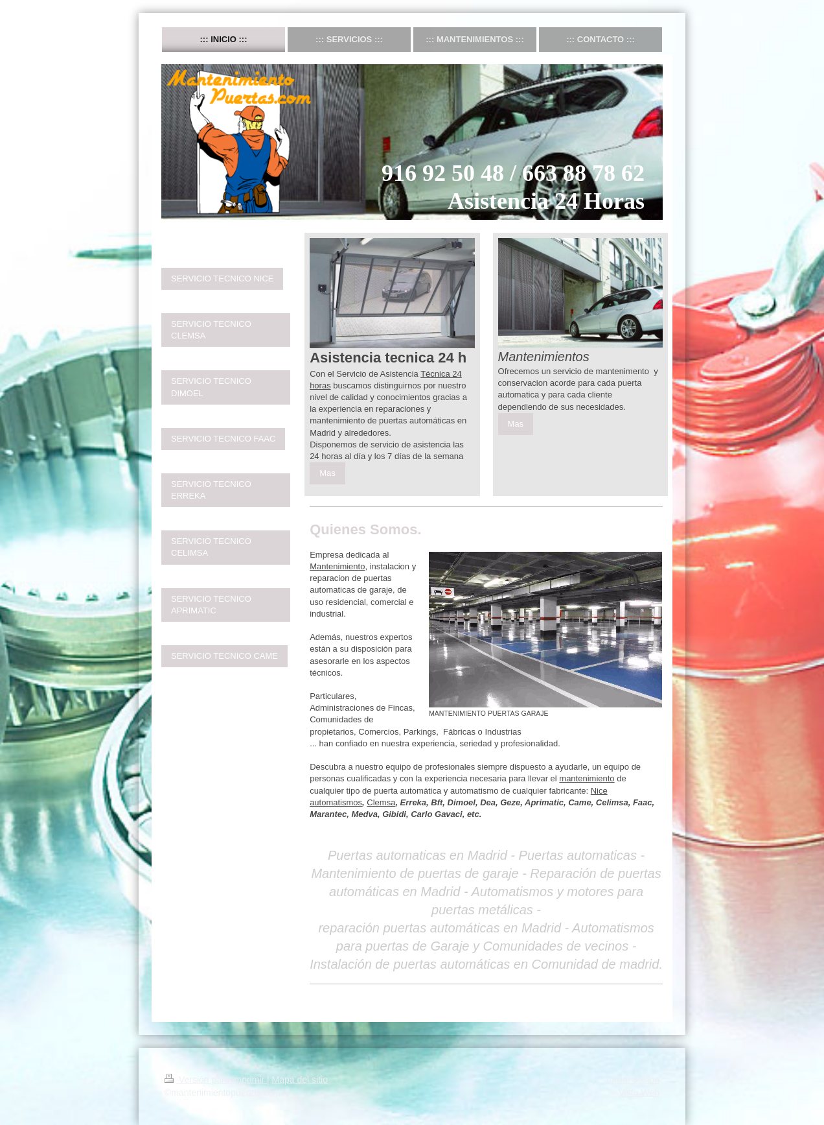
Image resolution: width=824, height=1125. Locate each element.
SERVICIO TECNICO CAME (224, 656)
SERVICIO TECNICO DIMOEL (211, 386)
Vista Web (639, 1092)
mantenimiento (586, 778)
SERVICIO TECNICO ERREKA (211, 490)
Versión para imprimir (216, 1079)
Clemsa (381, 802)
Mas (327, 473)
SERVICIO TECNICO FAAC (223, 439)
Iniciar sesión (632, 1079)
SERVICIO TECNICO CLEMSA (211, 329)
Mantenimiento (337, 566)
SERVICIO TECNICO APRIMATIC (211, 604)
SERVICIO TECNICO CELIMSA (211, 547)
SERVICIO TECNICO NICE (222, 278)
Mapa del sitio (300, 1079)
